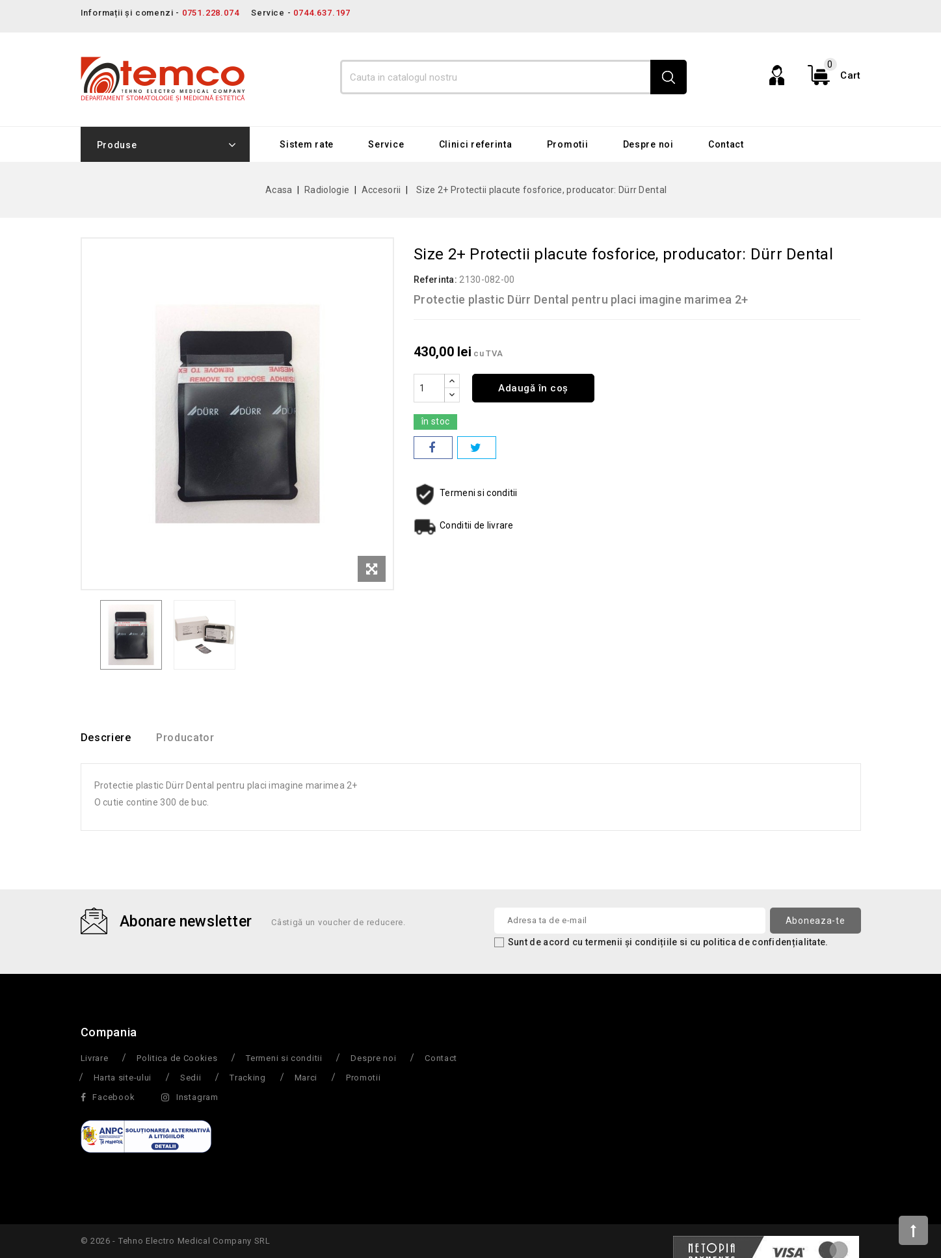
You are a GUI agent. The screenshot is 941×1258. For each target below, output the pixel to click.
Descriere (106, 738)
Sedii (191, 1078)
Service (386, 144)
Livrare (95, 1059)
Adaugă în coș (537, 388)
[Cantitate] (429, 388)
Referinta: (435, 279)
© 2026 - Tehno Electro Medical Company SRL (176, 1241)
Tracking (248, 1078)
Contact (726, 144)
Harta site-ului (123, 1078)
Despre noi (648, 144)
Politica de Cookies (177, 1059)
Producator (195, 738)
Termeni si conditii (284, 1059)
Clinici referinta (475, 144)
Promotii (568, 144)
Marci (306, 1078)
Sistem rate (307, 144)
